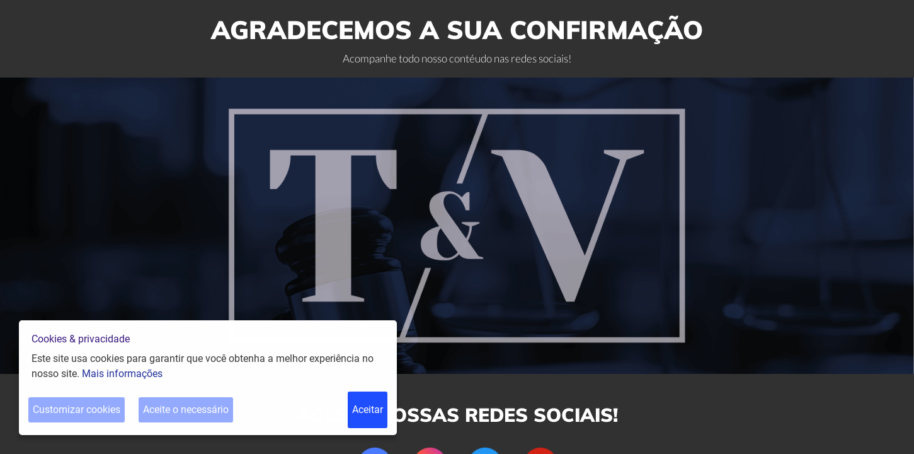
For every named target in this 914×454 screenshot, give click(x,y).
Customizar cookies (76, 410)
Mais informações (122, 374)
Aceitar (367, 410)
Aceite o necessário (186, 410)
